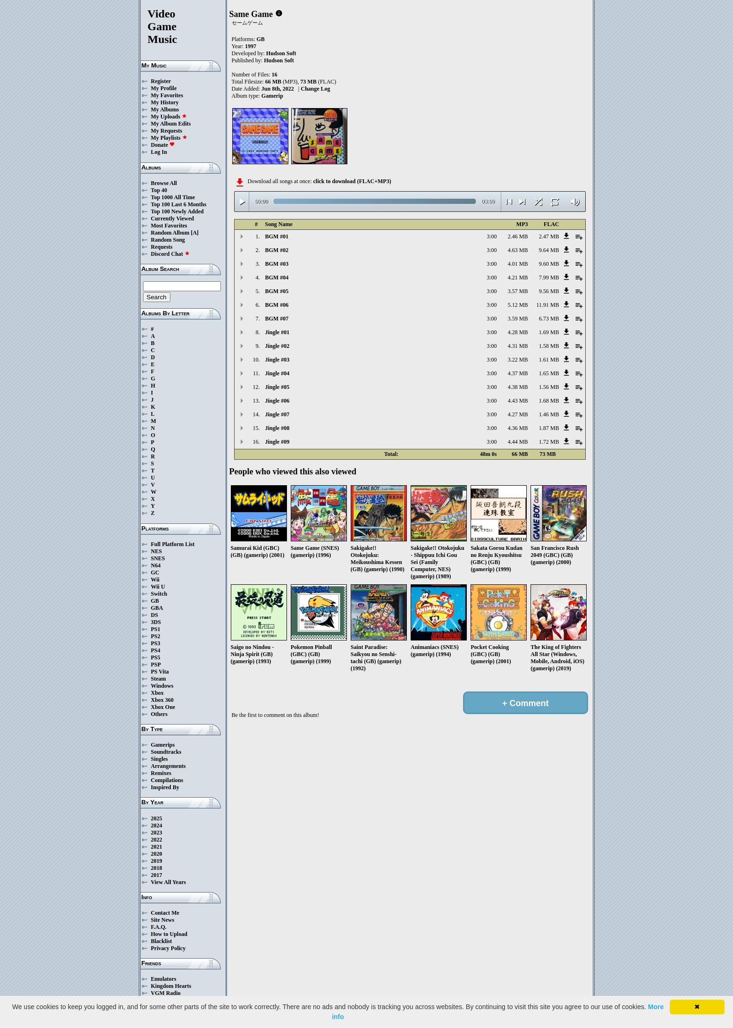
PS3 (155, 643)
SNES (158, 558)
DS (154, 615)
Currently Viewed (172, 218)
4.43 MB (518, 400)
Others (159, 714)
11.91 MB (547, 305)
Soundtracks (166, 752)
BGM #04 (277, 277)
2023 (156, 832)
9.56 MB (549, 291)
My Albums (165, 109)
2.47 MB (549, 236)
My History (165, 102)
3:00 (492, 236)
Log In (159, 152)
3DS (156, 622)
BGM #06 (277, 305)
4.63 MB (518, 250)
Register (161, 81)
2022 (156, 839)
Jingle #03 (277, 359)
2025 (156, 818)
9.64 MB (549, 250)
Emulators (164, 979)
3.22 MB (518, 359)
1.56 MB (549, 387)
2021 (156, 846)
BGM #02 (277, 250)
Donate (163, 145)
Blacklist (161, 941)
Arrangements (168, 766)
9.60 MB (549, 264)
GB (155, 601)
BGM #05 (277, 291)
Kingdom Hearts (171, 986)
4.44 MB (518, 441)
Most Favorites (169, 225)
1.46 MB (549, 414)
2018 (156, 868)
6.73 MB (549, 318)
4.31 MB (518, 346)
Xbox (157, 693)
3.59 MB (518, 318)
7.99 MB (549, 277)
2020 (156, 854)
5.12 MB (518, 305)
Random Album (170, 232)
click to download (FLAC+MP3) (352, 181)
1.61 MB (549, 359)
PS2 (155, 636)
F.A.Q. (159, 927)
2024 (156, 825)
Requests (162, 247)
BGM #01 (277, 236)
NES (156, 551)
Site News (163, 920)
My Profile (164, 88)
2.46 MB (518, 236)
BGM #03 (277, 264)
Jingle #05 (277, 387)
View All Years (168, 882)
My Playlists (169, 138)
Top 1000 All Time (173, 197)
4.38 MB (518, 387)
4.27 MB (518, 414)
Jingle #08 (277, 428)
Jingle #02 (277, 346)
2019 (156, 861)
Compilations (167, 780)
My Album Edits (171, 123)
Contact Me (165, 913)
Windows (162, 686)
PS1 (155, 629)
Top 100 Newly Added (177, 211)
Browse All (164, 183)
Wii (155, 579)
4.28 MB (518, 332)
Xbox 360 (162, 700)
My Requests (166, 130)
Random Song (168, 239)
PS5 (155, 657)
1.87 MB (549, 428)
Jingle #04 (277, 373)
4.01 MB (518, 264)
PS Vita (160, 671)
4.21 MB (518, 277)
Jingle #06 (277, 400)
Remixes (161, 773)
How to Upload (169, 934)
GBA (157, 608)
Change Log (315, 88)
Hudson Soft (281, 53)
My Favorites (167, 95)
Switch (159, 593)
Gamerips (163, 745)
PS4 (155, 650)
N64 (156, 565)
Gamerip (272, 96)
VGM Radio (166, 993)
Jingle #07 (277, 414)
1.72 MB (549, 441)
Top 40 (159, 190)
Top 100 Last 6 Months (179, 204)
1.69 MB (549, 332)
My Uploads (169, 116)
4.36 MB (518, 428)
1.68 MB (549, 400)
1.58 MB (549, 346)
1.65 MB (549, 373)
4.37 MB (518, 373)
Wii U (158, 586)
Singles (159, 759)
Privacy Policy (168, 948)
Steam (158, 678)
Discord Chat (170, 254)
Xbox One (163, 707)
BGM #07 (277, 318)
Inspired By (165, 787)
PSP (156, 664)
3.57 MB (518, 291)
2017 (156, 875)
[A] (195, 232)
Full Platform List (173, 544)
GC (155, 572)
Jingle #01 (277, 332)
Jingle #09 (277, 441)
